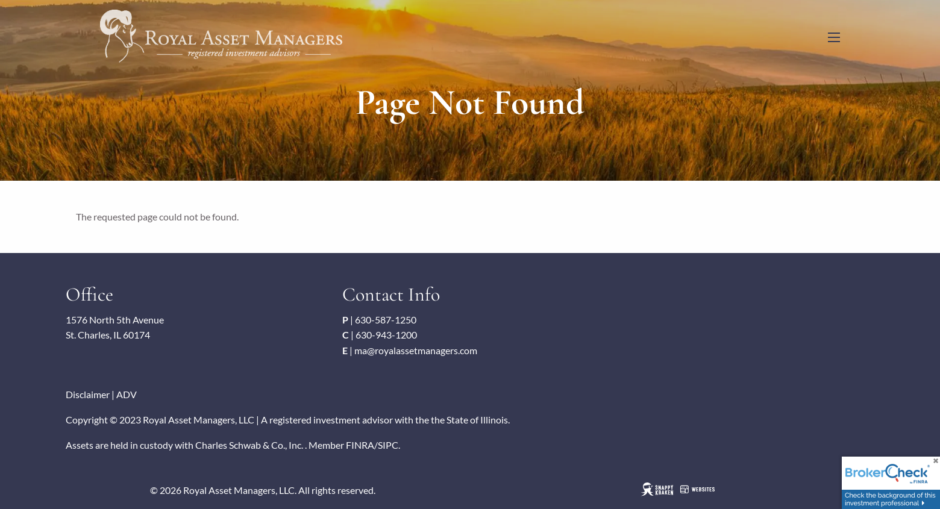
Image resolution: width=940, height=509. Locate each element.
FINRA (360, 445)
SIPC (388, 445)
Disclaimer (88, 394)
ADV (126, 394)
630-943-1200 (386, 334)
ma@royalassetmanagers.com (415, 350)
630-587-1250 (385, 319)
